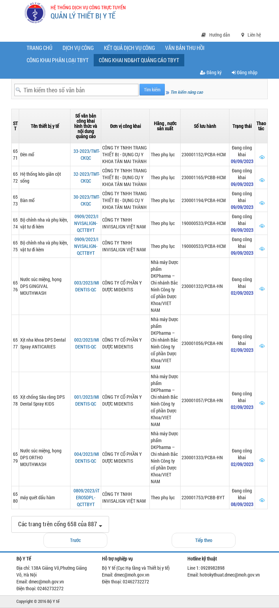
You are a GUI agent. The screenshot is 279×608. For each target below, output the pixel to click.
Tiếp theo (203, 540)
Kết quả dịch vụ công (129, 47)
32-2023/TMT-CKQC (87, 177)
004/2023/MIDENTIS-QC (86, 457)
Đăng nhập (244, 72)
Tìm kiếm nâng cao (184, 92)
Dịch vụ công (78, 47)
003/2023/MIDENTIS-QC (86, 286)
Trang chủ (39, 47)
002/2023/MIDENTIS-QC (86, 343)
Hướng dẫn (215, 34)
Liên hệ (251, 34)
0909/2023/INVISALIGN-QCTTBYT (86, 223)
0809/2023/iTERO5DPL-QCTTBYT (86, 497)
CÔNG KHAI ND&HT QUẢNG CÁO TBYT (140, 61)
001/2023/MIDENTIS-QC (86, 400)
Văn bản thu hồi (184, 47)
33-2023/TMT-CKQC (87, 154)
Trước (75, 540)
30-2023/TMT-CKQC (87, 200)
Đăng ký (211, 72)
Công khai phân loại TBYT (58, 60)
